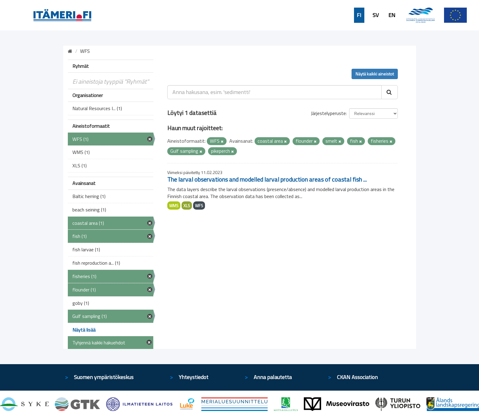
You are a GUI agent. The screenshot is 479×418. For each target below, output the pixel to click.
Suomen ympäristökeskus (104, 377)
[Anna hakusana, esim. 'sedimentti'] (274, 92)
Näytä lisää (83, 329)
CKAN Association (357, 377)
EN (391, 15)
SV (376, 15)
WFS (199, 205)
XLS (186, 205)
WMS (174, 205)
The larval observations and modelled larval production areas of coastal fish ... (267, 179)
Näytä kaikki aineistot (375, 74)
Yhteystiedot (193, 377)
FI (359, 15)
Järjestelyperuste (328, 113)
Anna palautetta (273, 377)
